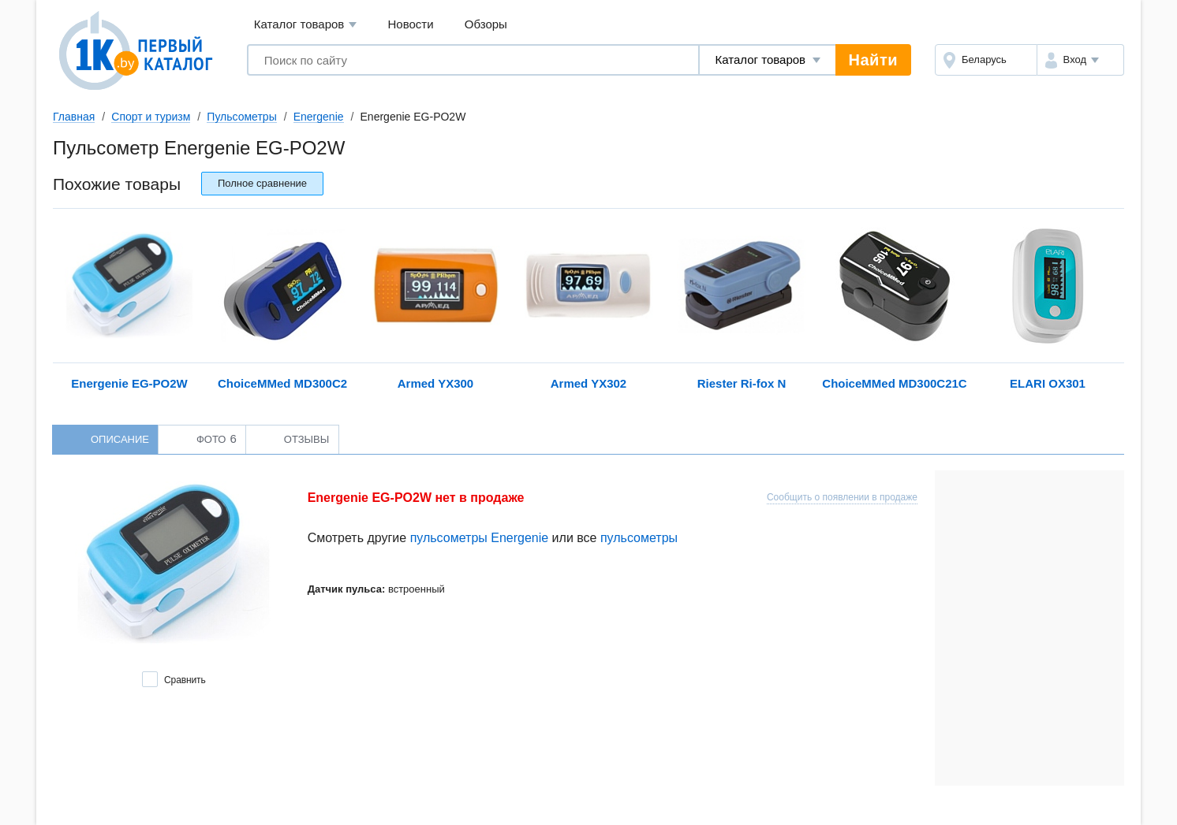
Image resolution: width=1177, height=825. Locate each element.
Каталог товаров (305, 24)
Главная (74, 116)
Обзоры (486, 24)
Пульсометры (241, 116)
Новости (411, 24)
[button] (1080, 60)
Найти (873, 60)
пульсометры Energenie (479, 537)
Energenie (318, 116)
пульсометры (639, 537)
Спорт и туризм (150, 116)
